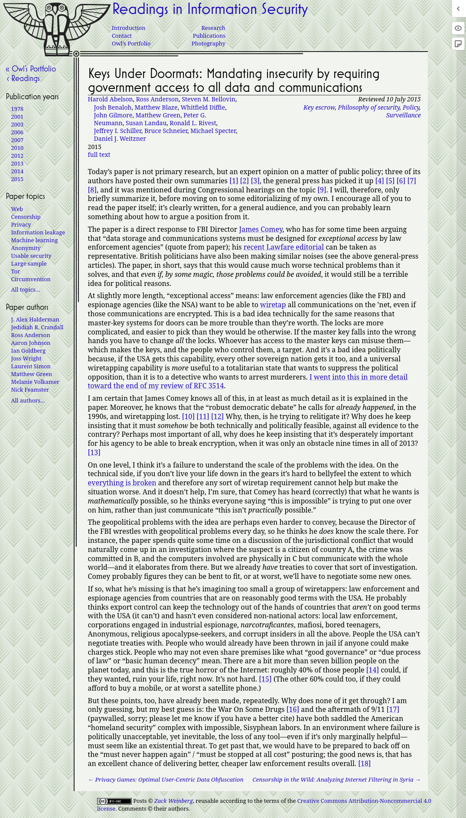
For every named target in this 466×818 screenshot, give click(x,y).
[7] (411, 180)
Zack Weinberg (173, 801)
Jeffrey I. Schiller (117, 131)
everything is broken (122, 482)
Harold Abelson (110, 99)
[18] (364, 763)
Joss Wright (26, 358)
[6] (401, 180)
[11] (202, 416)
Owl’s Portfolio (131, 43)
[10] (188, 416)
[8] (92, 190)
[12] (217, 416)
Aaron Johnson (31, 343)
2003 (17, 124)
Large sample (29, 263)
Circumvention (31, 279)
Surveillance (403, 115)
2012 (17, 155)
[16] (293, 709)
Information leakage (38, 232)
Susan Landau (146, 123)
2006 (17, 132)
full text (99, 154)
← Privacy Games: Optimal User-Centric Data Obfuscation (166, 779)
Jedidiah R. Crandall (37, 327)
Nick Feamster (30, 389)
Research (213, 28)
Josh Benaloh (113, 107)
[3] (255, 180)
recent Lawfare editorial (284, 247)
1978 (17, 109)
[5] (390, 180)
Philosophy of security (369, 107)
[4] (379, 180)
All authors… (28, 400)
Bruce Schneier (165, 131)
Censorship (26, 217)
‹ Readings (23, 78)
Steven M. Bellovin (208, 99)
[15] (265, 679)
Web (17, 209)
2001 (17, 116)
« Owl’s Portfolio (31, 68)
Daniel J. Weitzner (120, 138)
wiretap (273, 304)
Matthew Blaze (156, 107)
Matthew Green (158, 115)
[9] (321, 190)
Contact (122, 35)
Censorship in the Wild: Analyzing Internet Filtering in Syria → (336, 779)
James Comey (260, 229)
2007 (17, 140)
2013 (17, 163)
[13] (94, 452)
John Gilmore (113, 115)
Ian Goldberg (28, 350)
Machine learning (34, 240)
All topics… (25, 289)
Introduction (128, 28)
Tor (15, 271)
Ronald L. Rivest (192, 123)
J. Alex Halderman (35, 319)
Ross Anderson (157, 99)
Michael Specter (213, 131)
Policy (411, 107)
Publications (209, 35)
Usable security (31, 256)
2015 (17, 179)
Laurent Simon (31, 366)
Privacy (21, 224)
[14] (372, 670)
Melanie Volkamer (35, 382)
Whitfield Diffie (203, 107)
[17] (393, 709)
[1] (233, 180)
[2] (244, 180)
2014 (17, 171)
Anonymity (26, 248)
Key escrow (319, 107)
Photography (208, 43)
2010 (17, 148)
